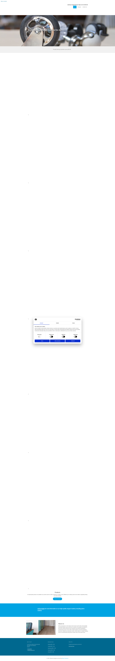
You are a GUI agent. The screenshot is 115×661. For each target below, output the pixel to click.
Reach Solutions (65, 658)
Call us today (41, 608)
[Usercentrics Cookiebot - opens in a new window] (75, 319)
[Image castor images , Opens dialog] (64, 394)
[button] (57, 599)
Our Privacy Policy (71, 646)
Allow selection (57, 340)
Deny (42, 340)
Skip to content (4, 1)
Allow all (72, 340)
